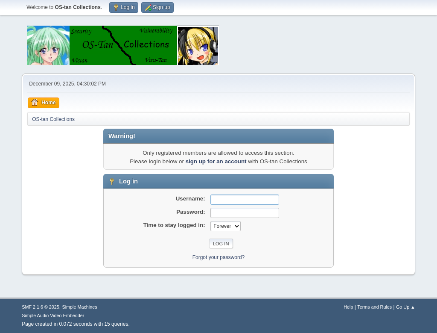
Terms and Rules (374, 306)
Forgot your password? (218, 257)
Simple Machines (79, 306)
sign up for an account (216, 161)
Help (348, 306)
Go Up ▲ (405, 306)
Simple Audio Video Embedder (53, 315)
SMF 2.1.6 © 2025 (40, 306)
